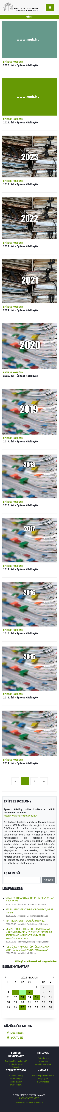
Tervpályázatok (42, 942)
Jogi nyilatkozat (16, 1064)
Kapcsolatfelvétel (29, 1098)
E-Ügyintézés (43, 1082)
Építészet (22, 904)
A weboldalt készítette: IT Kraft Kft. (29, 1102)
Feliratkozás (43, 1058)
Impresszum (16, 1085)
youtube (15, 1037)
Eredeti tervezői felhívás (37, 916)
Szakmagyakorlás (26, 942)
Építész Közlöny (13, 62)
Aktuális (21, 916)
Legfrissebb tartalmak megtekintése (35, 961)
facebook (15, 1032)
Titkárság (16, 1067)
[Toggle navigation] (49, 7)
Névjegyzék (43, 1078)
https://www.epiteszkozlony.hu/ (20, 815)
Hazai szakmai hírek (37, 904)
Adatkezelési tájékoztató (16, 1061)
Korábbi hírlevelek (43, 1064)
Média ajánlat (16, 1082)
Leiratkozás (43, 1061)
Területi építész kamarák (43, 1075)
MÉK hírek (31, 953)
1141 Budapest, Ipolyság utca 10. (25, 920)
